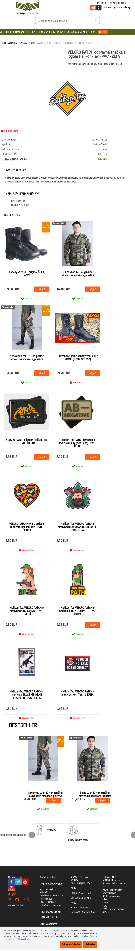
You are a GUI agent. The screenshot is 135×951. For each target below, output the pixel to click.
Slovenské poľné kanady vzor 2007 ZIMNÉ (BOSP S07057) (78, 358)
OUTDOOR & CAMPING (77, 32)
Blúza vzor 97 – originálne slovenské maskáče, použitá (78, 274)
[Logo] (27, 8)
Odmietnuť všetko (66, 944)
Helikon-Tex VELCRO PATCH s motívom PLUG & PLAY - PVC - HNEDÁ (27, 612)
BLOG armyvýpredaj (18, 898)
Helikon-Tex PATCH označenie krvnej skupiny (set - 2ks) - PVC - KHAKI (77, 444)
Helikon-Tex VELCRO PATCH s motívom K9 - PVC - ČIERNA (78, 694)
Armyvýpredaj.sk (15, 906)
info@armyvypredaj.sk (51, 906)
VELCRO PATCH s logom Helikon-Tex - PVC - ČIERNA (27, 442)
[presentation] (32, 836)
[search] (96, 21)
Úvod (4, 43)
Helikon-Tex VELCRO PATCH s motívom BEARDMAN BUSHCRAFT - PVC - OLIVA (78, 528)
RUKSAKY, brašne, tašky (51, 32)
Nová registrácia (118, 2)
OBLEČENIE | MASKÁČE (15, 32)
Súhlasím (88, 944)
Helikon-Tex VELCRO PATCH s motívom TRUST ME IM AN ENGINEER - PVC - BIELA (27, 696)
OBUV (32, 32)
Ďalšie (102, 32)
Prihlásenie (100, 2)
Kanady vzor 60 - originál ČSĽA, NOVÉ (27, 274)
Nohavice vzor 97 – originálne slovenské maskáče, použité (27, 358)
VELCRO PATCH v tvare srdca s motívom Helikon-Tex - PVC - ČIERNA (26, 528)
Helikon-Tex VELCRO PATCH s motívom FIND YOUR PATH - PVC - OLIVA (77, 612)
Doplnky (32, 43)
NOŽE (93, 32)
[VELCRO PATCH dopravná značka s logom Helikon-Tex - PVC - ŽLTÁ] (67, 69)
